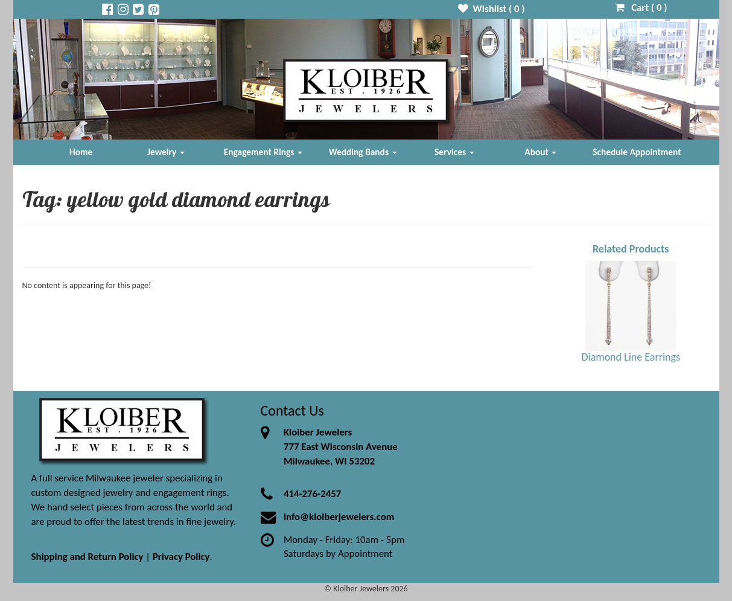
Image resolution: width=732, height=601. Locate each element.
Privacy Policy (181, 556)
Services (454, 152)
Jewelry (166, 152)
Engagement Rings (263, 152)
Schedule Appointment (637, 152)
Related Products (631, 249)
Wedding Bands (363, 152)
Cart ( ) (641, 7)
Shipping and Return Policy (87, 556)
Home (80, 152)
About (540, 152)
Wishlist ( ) (491, 8)
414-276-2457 (312, 493)
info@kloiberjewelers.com (339, 516)
